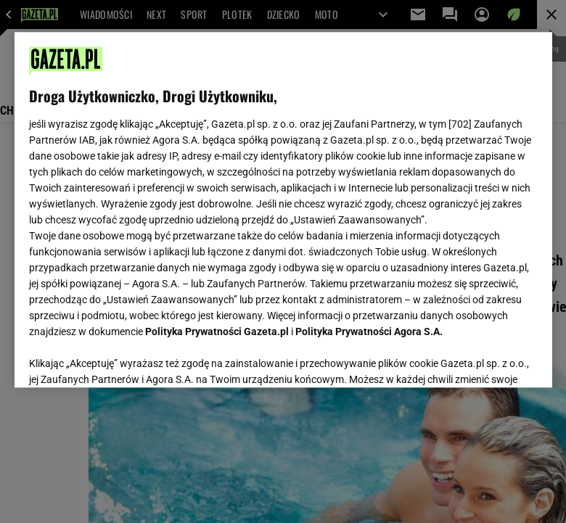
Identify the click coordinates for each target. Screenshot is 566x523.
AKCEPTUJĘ (488, 359)
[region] (283, 209)
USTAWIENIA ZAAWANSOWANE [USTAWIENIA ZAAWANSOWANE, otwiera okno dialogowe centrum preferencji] (123, 358)
